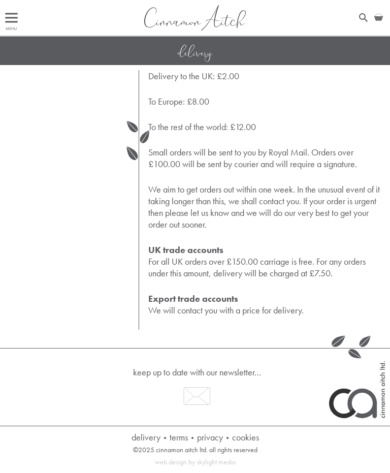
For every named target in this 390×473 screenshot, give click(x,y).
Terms (179, 437)
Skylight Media (216, 462)
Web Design (171, 462)
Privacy (210, 437)
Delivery (146, 437)
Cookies (245, 437)
